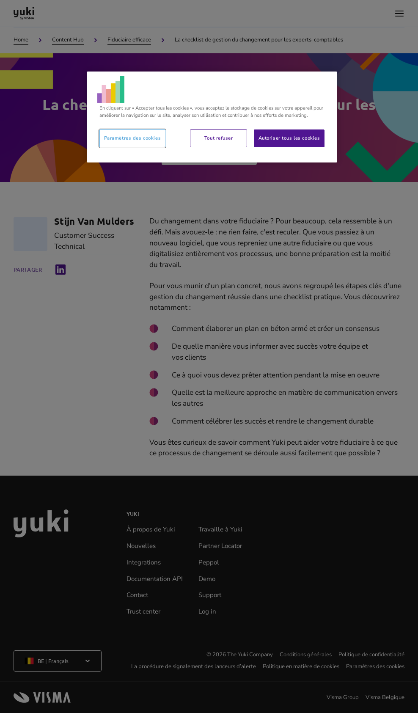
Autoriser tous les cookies (289, 138)
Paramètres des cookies (132, 138)
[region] (212, 117)
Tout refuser (218, 138)
